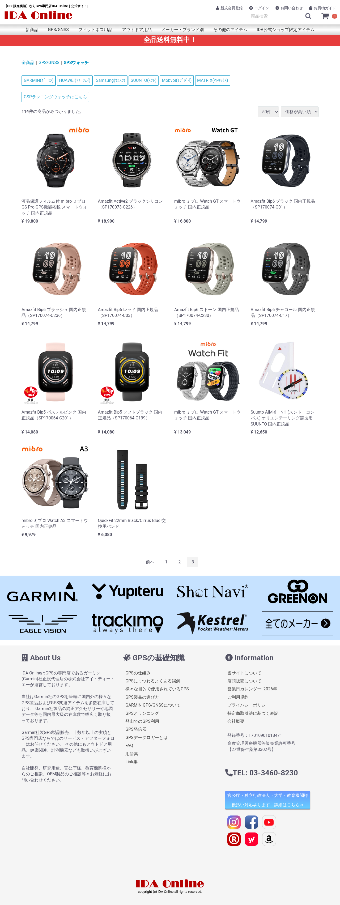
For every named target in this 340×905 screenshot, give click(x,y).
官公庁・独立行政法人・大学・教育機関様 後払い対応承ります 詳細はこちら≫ (267, 800)
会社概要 (235, 721)
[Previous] (150, 562)
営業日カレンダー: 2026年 (252, 688)
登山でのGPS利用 (142, 721)
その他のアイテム (230, 29)
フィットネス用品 (95, 29)
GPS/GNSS (58, 29)
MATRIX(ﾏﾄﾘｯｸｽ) (212, 80)
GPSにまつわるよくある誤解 (152, 680)
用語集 (131, 753)
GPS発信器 (135, 729)
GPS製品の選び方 (142, 697)
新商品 (32, 29)
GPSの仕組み (138, 672)
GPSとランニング (142, 713)
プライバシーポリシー (248, 705)
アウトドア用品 (137, 29)
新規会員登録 (229, 8)
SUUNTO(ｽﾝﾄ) (143, 80)
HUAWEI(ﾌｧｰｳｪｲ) (74, 80)
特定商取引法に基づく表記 (252, 713)
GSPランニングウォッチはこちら (55, 96)
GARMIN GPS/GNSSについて (152, 705)
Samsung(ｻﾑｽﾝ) (110, 80)
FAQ (129, 745)
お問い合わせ (289, 8)
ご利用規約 (238, 697)
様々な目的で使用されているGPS (157, 688)
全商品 (28, 62)
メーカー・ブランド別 (182, 29)
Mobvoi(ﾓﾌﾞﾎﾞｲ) (177, 80)
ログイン (259, 8)
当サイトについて (244, 672)
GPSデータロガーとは (146, 737)
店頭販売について (244, 680)
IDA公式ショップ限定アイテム (285, 29)
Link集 (131, 761)
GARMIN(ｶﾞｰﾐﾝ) (38, 80)
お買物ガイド (322, 8)
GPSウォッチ (76, 62)
